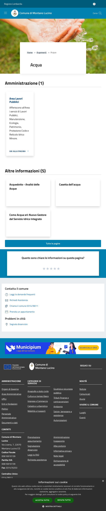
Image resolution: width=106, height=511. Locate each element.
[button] (53, 506)
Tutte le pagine (53, 243)
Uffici (4, 399)
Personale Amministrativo (9, 415)
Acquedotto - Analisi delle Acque (24, 186)
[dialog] (53, 494)
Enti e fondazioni (9, 404)
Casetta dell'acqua (69, 184)
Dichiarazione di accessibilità (61, 462)
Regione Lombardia (13, 3)
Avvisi (82, 399)
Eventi (83, 417)
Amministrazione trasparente (62, 439)
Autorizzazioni (60, 420)
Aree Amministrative (11, 394)
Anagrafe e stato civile (38, 391)
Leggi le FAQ (33, 454)
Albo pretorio (60, 446)
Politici (5, 409)
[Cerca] (100, 13)
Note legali (59, 456)
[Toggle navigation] (5, 13)
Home (30, 52)
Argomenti (42, 52)
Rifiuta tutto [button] (64, 500)
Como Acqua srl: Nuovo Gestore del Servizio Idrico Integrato (27, 217)
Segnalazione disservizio (34, 447)
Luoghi (83, 412)
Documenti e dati (10, 422)
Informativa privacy (63, 451)
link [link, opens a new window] (79, 494)
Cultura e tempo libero (38, 396)
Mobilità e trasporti (37, 411)
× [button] (103, 481)
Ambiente (58, 406)
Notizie (83, 389)
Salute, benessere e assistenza (63, 413)
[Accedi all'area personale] (94, 4)
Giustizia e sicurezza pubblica (63, 390)
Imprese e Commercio (38, 401)
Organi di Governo (10, 389)
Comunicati (85, 394)
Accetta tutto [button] (42, 500)
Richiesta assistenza (37, 459)
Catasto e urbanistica (37, 406)
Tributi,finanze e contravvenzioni (61, 399)
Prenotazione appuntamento (34, 439)
